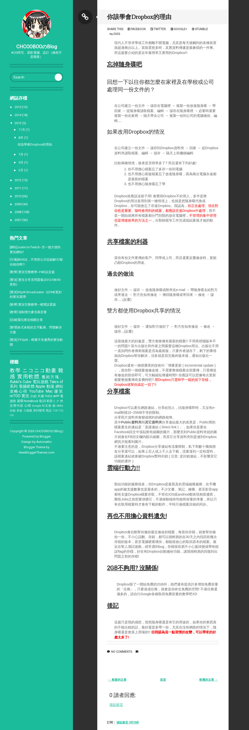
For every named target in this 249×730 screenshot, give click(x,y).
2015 (18, 107)
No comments (121, 651)
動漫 (50, 386)
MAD (60, 405)
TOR (55, 410)
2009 (18, 204)
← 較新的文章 (117, 679)
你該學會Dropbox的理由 (35, 144)
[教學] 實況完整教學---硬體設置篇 (33, 304)
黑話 (49, 410)
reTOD (15, 396)
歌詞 (42, 401)
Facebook (137, 29)
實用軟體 (28, 376)
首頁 (163, 679)
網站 (59, 386)
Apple (40, 386)
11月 (22, 129)
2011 (18, 188)
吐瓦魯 (47, 405)
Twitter (158, 29)
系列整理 (39, 410)
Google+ (179, 29)
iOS (12, 415)
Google (36, 405)
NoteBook (31, 401)
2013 (18, 123)
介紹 (33, 396)
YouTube (36, 391)
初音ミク (52, 401)
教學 (15, 370)
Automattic (44, 442)
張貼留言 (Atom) (127, 722)
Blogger (45, 436)
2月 (21, 170)
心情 (27, 405)
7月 (21, 154)
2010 (18, 196)
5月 (21, 162)
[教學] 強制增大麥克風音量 (28, 312)
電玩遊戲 (41, 382)
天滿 (40, 396)
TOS (60, 410)
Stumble (200, 29)
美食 (20, 410)
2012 (18, 180)
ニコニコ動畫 (39, 370)
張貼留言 (116, 705)
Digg (114, 34)
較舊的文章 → (208, 679)
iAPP (56, 396)
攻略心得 (19, 391)
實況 (25, 396)
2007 (18, 220)
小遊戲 (27, 410)
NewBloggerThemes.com (36, 452)
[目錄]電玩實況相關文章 (26, 320)
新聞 (20, 401)
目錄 (13, 410)
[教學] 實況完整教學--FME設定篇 (32, 272)
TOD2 (48, 396)
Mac (49, 391)
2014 (18, 115)
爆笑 (58, 391)
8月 (21, 137)
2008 (18, 212)
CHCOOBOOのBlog (36, 47)
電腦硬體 (27, 386)
